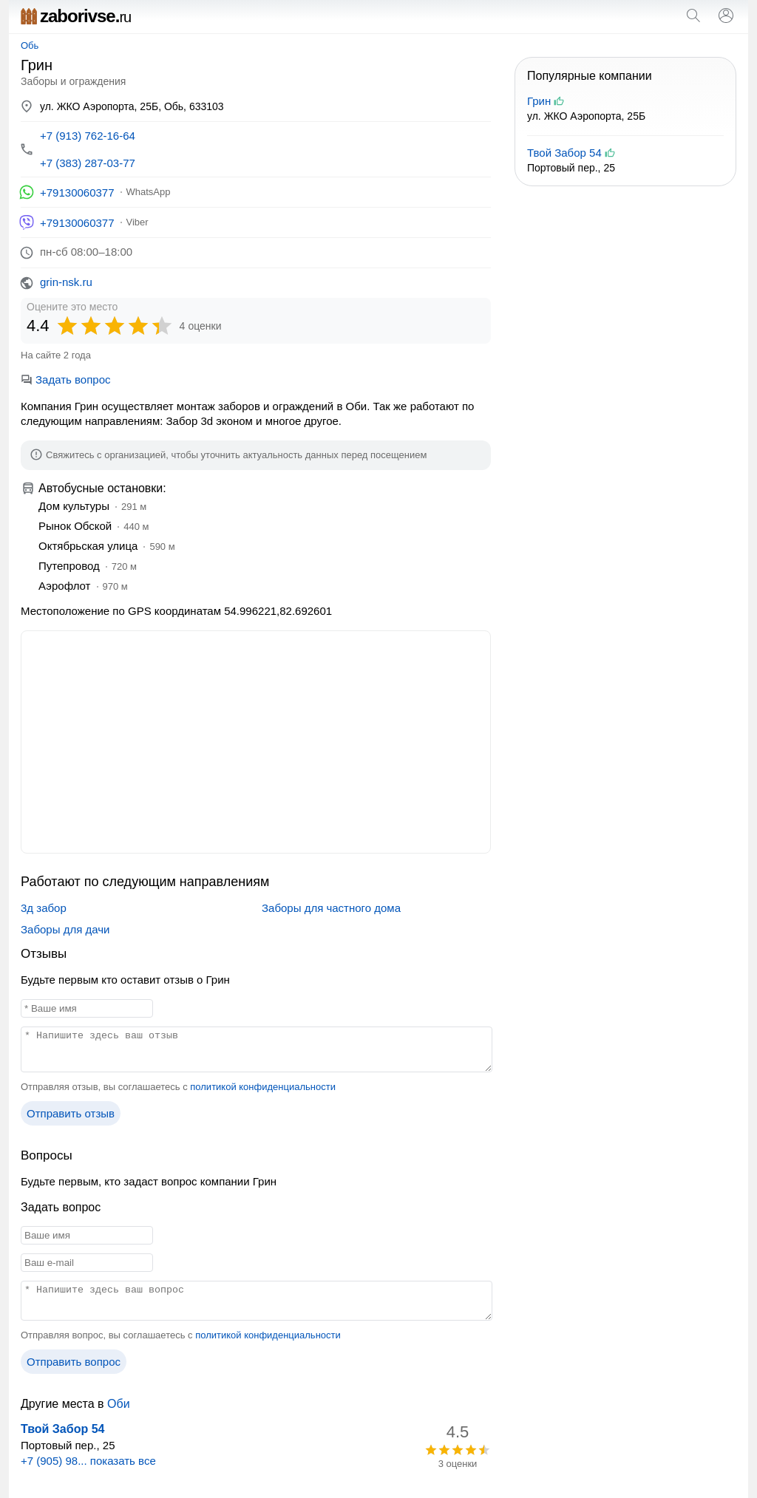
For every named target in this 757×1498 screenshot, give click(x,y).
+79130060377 (77, 192)
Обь (29, 45)
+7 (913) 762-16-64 (87, 135)
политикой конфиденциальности (263, 1086)
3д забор (44, 908)
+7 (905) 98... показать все (88, 1460)
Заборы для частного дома (331, 908)
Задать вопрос (65, 379)
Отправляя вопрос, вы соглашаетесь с (181, 1335)
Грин (539, 101)
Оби (118, 1403)
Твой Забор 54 (62, 1429)
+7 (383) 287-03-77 (87, 163)
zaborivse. (76, 16)
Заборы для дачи (65, 929)
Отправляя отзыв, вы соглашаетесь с (178, 1086)
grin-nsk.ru (66, 282)
